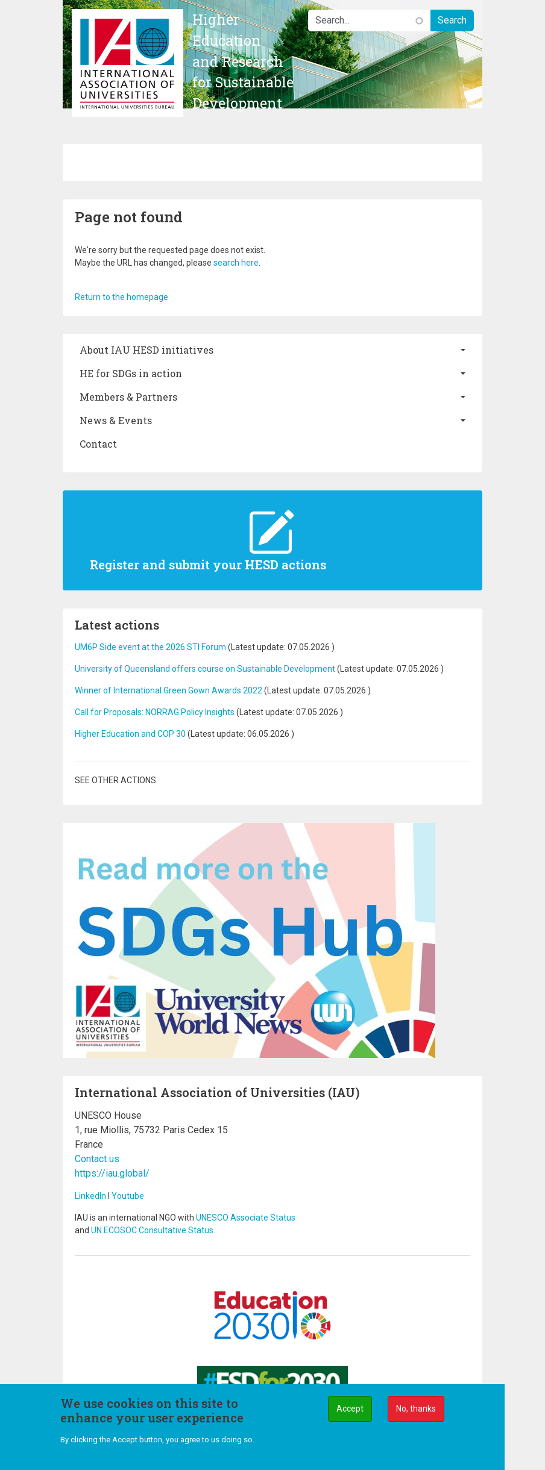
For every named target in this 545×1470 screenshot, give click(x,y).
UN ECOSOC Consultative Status (152, 1230)
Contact (98, 443)
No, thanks (416, 1408)
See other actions (115, 780)
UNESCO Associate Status (245, 1217)
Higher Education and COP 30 (130, 734)
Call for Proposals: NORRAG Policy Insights (155, 712)
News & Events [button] (116, 420)
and (83, 1230)
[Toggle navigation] (81, 162)
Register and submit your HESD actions (208, 564)
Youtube (128, 1196)
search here (236, 262)
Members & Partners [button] (128, 396)
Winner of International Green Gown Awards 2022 (168, 690)
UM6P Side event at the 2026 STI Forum (150, 647)
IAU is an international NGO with (135, 1217)
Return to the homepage (121, 297)
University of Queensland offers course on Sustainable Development (205, 669)
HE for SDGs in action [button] (131, 373)
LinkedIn (90, 1196)
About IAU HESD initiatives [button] (146, 349)
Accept (350, 1408)
